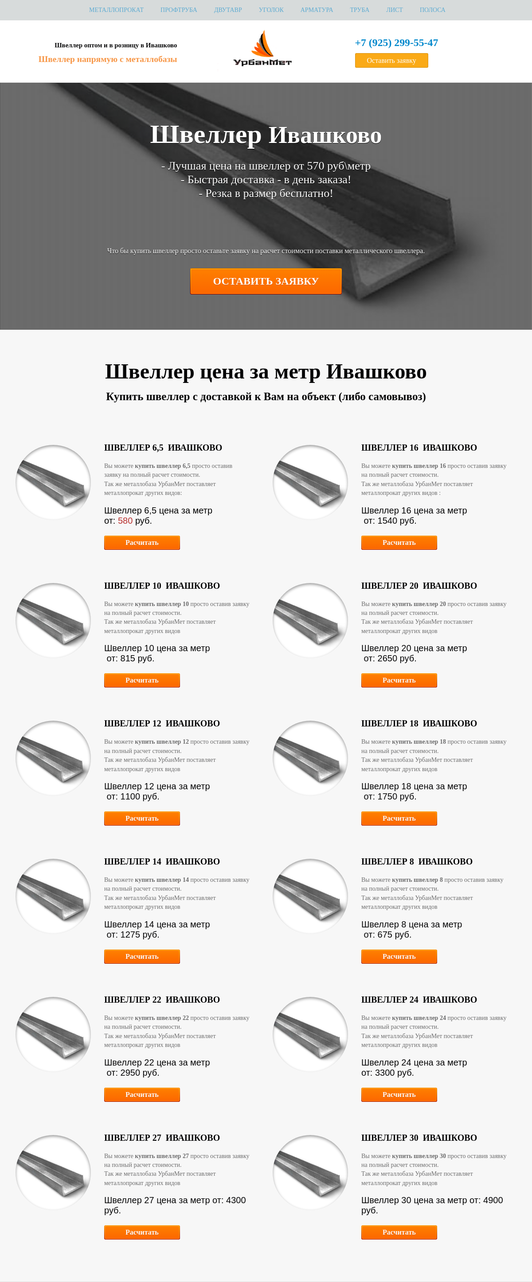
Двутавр (228, 10)
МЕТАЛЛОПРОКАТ (116, 10)
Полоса (433, 10)
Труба (360, 10)
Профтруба (178, 10)
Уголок (271, 10)
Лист (394, 10)
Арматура (317, 10)
